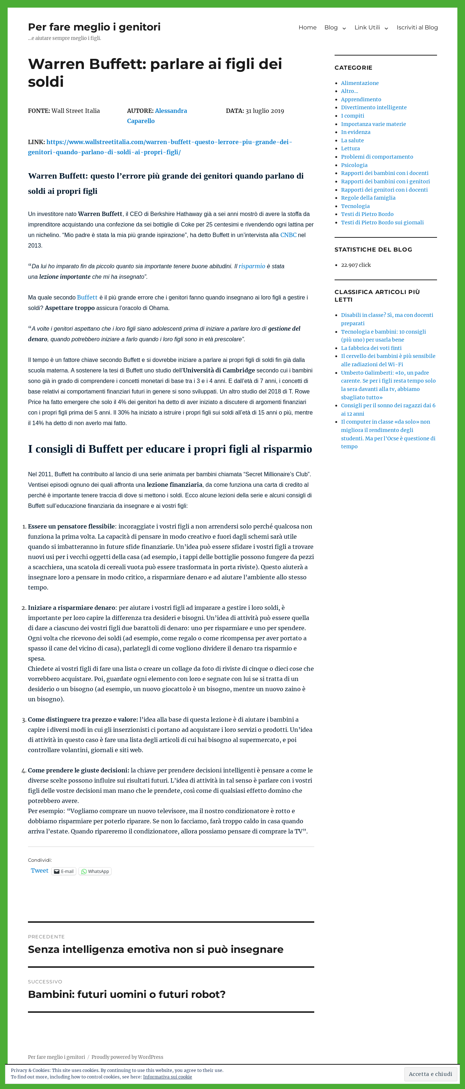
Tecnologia (355, 206)
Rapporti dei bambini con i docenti (385, 173)
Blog (331, 27)
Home (308, 27)
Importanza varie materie (373, 124)
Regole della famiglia (368, 198)
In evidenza (356, 132)
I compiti (352, 116)
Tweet (40, 871)
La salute (352, 140)
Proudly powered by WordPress (127, 1057)
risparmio (252, 266)
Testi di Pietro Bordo (367, 214)
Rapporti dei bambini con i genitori (385, 181)
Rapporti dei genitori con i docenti (384, 190)
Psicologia (354, 165)
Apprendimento (361, 99)
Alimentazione (360, 83)
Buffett (87, 297)
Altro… (349, 91)
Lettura (350, 148)
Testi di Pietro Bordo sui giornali (382, 222)
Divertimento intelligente (374, 107)
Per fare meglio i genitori (94, 27)
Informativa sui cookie (167, 1077)
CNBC (288, 234)
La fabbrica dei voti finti (371, 348)
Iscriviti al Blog (417, 27)
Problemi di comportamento (377, 157)
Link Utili (367, 27)
